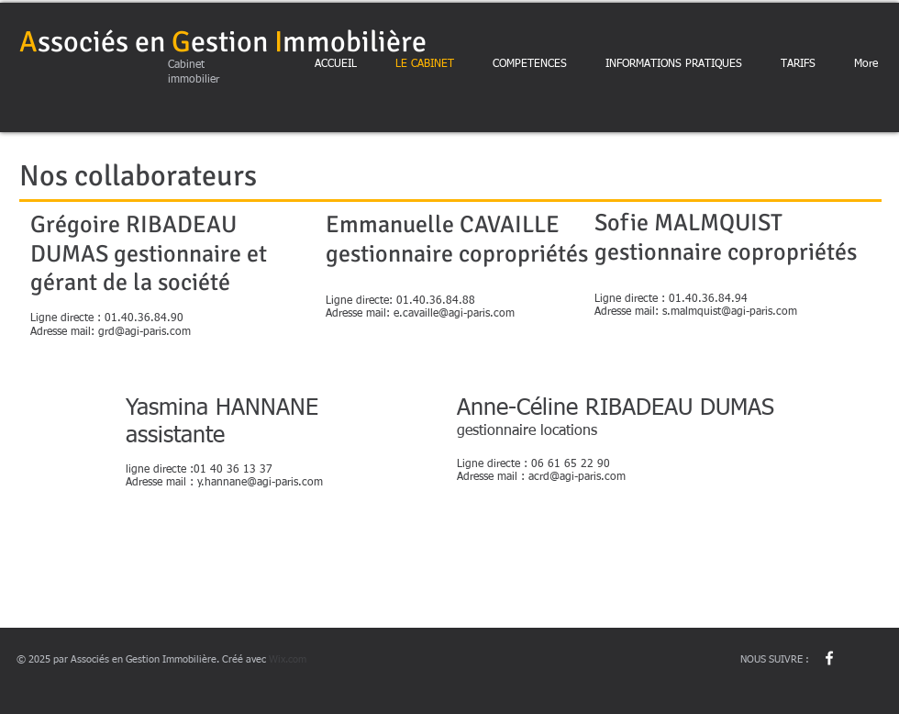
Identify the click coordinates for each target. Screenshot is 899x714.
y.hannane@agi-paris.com (260, 482)
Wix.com (287, 659)
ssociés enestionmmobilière (223, 42)
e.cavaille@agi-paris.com (454, 313)
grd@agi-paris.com (144, 332)
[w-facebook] (829, 658)
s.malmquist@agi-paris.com (729, 312)
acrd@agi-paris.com (577, 477)
